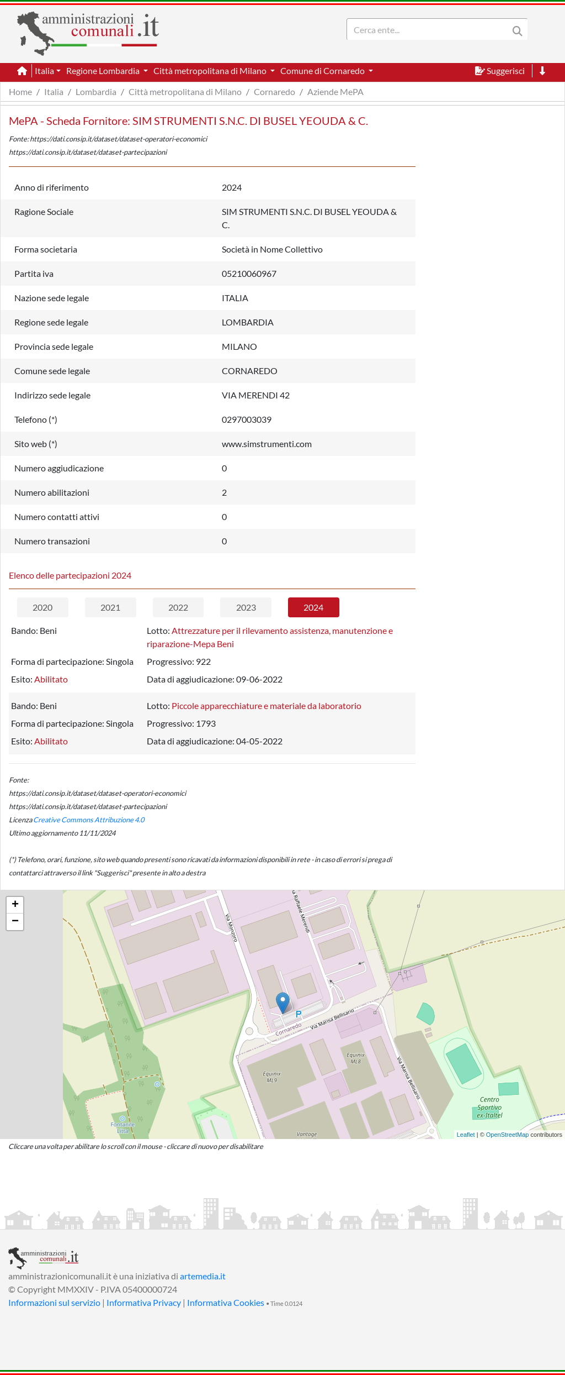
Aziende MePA (335, 91)
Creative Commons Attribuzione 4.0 (88, 819)
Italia (53, 91)
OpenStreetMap (507, 1134)
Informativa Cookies (225, 1302)
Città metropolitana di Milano (185, 91)
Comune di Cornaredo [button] (323, 70)
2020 (42, 607)
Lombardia (96, 91)
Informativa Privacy (143, 1302)
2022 (178, 607)
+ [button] (15, 905)
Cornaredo (274, 91)
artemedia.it (203, 1276)
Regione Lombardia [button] (103, 70)
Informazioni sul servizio (54, 1302)
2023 (246, 607)
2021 (110, 607)
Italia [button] (44, 70)
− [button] (15, 922)
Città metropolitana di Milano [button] (210, 70)
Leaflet (466, 1134)
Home (20, 91)
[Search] (430, 29)
